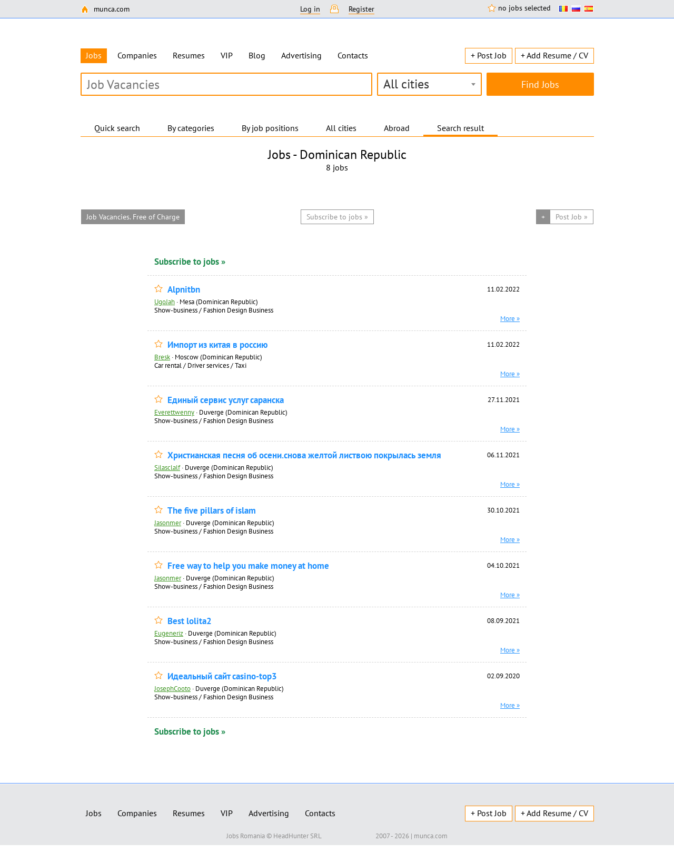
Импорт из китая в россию (217, 344)
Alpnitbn (183, 289)
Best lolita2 (189, 621)
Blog (257, 55)
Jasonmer (167, 522)
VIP (227, 55)
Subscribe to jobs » (189, 261)
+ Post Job (489, 55)
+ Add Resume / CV (554, 55)
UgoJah (164, 301)
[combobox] (429, 84)
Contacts (353, 55)
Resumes (189, 55)
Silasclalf (167, 467)
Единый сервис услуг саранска (225, 400)
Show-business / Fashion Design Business (213, 310)
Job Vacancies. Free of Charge (133, 217)
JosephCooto (172, 688)
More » (510, 318)
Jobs (94, 813)
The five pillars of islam (211, 510)
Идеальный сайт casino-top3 (222, 676)
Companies (137, 55)
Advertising (301, 55)
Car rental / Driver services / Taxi (200, 365)
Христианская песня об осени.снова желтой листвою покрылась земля (304, 455)
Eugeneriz (168, 633)
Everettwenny (174, 412)
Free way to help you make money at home (248, 565)
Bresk (162, 357)
